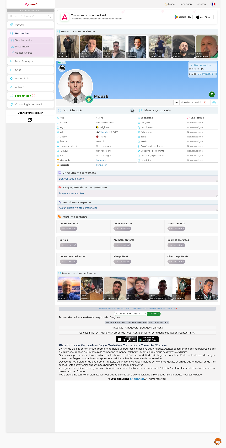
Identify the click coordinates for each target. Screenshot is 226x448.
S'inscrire (202, 4)
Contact (183, 400)
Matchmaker (20, 46)
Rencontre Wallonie (158, 390)
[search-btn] (49, 16)
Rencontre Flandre (137, 390)
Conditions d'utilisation (165, 400)
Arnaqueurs (131, 395)
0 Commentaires (207, 73)
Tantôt (31, 4)
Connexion (186, 4)
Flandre (113, 131)
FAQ (192, 400)
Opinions (157, 395)
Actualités (117, 395)
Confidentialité (141, 400)
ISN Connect (136, 446)
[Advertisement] (137, 17)
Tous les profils (21, 40)
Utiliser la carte (21, 52)
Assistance (218, 441)
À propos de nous (121, 400)
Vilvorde (103, 132)
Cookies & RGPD (88, 400)
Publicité (105, 400)
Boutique (145, 395)
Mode (169, 4)
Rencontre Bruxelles (116, 390)
